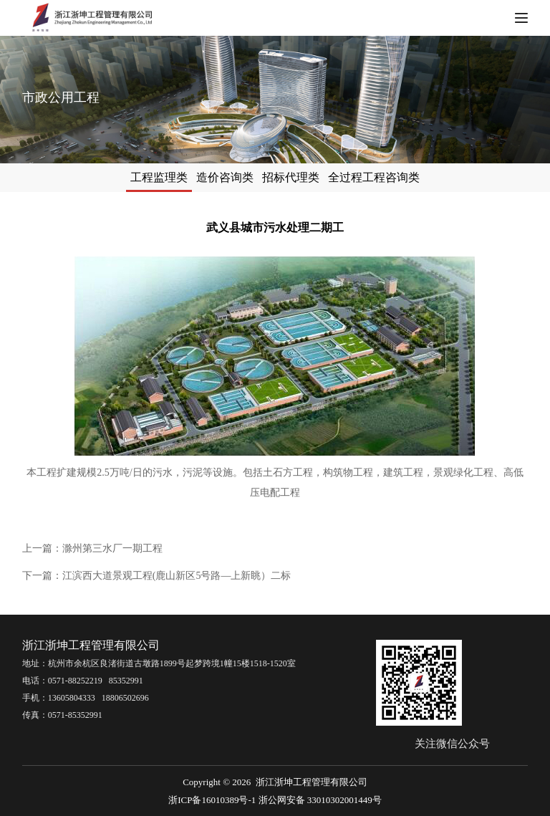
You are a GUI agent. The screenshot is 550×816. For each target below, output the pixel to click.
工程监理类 (137, 177)
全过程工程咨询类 (395, 177)
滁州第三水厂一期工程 (112, 548)
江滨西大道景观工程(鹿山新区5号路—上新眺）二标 (176, 575)
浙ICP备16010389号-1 (212, 800)
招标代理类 (298, 177)
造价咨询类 (217, 177)
